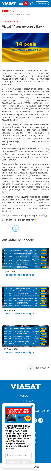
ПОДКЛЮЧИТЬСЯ (41, 3)
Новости (12, 15)
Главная (4, 15)
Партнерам (25, 401)
